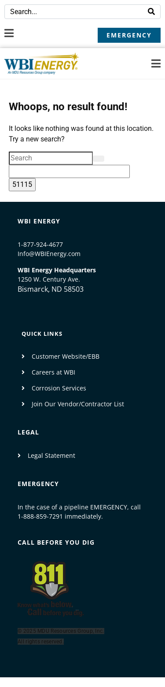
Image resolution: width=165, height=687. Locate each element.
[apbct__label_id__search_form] (69, 171)
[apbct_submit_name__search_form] (22, 184)
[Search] (151, 12)
